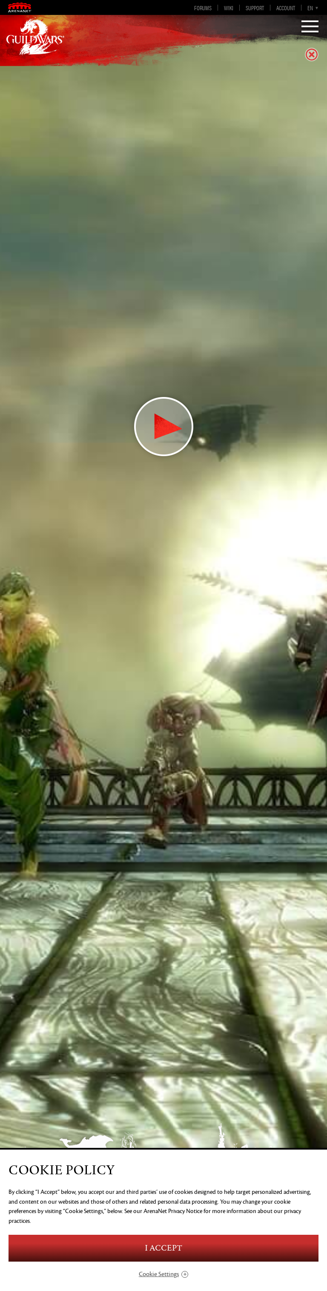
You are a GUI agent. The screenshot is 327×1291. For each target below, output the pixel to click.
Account (285, 7)
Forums (203, 7)
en (310, 7)
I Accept (163, 1248)
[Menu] (309, 27)
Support (255, 7)
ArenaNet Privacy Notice (172, 1211)
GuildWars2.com (35, 36)
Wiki (228, 7)
